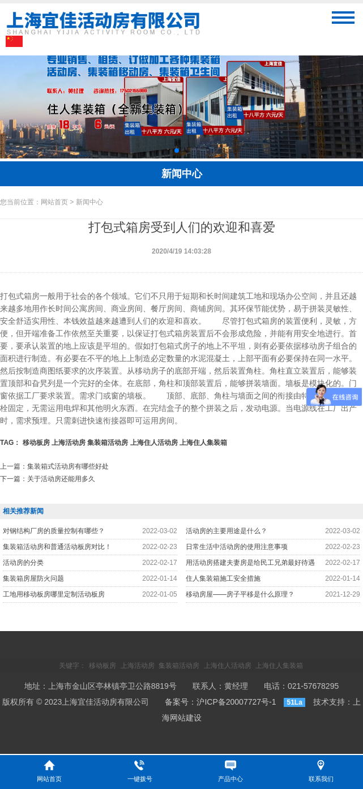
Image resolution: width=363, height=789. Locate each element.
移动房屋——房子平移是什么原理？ (240, 594)
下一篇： (47, 479)
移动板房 (36, 443)
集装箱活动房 (107, 443)
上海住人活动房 (154, 443)
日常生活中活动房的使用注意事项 (237, 547)
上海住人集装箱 (203, 443)
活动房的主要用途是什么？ (226, 531)
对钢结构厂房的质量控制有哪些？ (54, 531)
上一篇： (54, 466)
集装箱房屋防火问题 (33, 578)
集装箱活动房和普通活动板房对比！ (57, 547)
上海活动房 (69, 443)
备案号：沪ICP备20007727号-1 (220, 701)
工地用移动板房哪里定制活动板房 (54, 594)
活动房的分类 (23, 563)
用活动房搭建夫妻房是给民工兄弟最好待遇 (250, 563)
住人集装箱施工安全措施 (223, 578)
